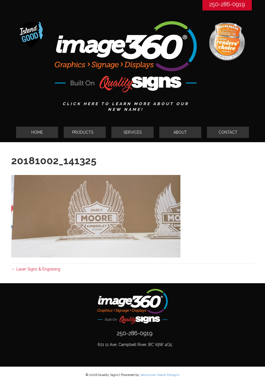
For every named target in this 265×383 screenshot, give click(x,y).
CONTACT (227, 132)
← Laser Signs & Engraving (35, 269)
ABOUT (180, 132)
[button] (84, 132)
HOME (37, 132)
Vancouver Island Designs (159, 375)
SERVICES (132, 132)
